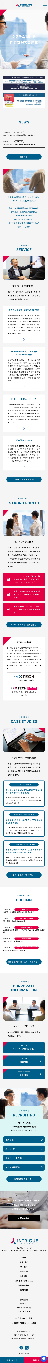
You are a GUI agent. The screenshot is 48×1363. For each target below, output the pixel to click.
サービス (24, 1267)
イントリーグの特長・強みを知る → (24, 624)
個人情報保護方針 (24, 1332)
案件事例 (24, 1272)
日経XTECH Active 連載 (25, 1323)
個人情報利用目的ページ (24, 1336)
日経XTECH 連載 (25, 1319)
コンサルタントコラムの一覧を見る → (24, 962)
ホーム (24, 1258)
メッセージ (24, 1304)
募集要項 (24, 1300)
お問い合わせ (24, 1219)
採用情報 (24, 1291)
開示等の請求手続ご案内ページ (24, 1339)
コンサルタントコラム (24, 1281)
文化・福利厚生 (24, 1312)
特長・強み (24, 1263)
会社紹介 (24, 1277)
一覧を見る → (24, 156)
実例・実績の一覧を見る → (24, 875)
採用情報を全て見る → (24, 1180)
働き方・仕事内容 (24, 1308)
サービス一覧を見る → (24, 479)
